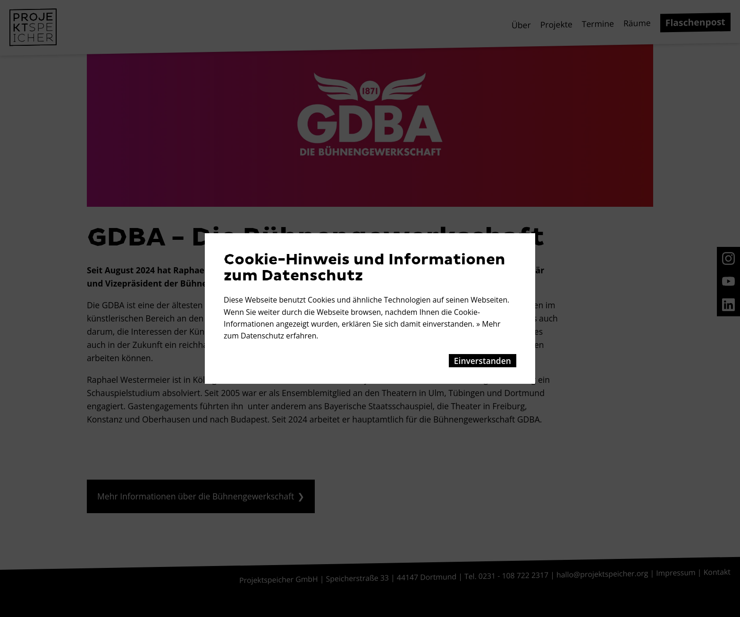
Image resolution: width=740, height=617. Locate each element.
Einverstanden (482, 360)
